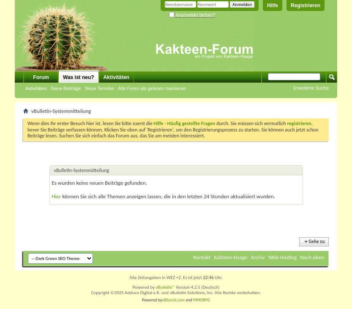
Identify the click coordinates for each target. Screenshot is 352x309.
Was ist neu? (78, 77)
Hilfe (272, 5)
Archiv (258, 257)
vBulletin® (165, 287)
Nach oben (312, 257)
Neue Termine (99, 88)
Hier (56, 196)
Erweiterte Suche (311, 87)
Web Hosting (282, 257)
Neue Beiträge (66, 88)
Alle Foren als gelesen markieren (152, 88)
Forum (41, 77)
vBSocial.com (174, 300)
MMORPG (201, 300)
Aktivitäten (36, 88)
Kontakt (202, 257)
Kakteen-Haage (231, 257)
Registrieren (305, 5)
